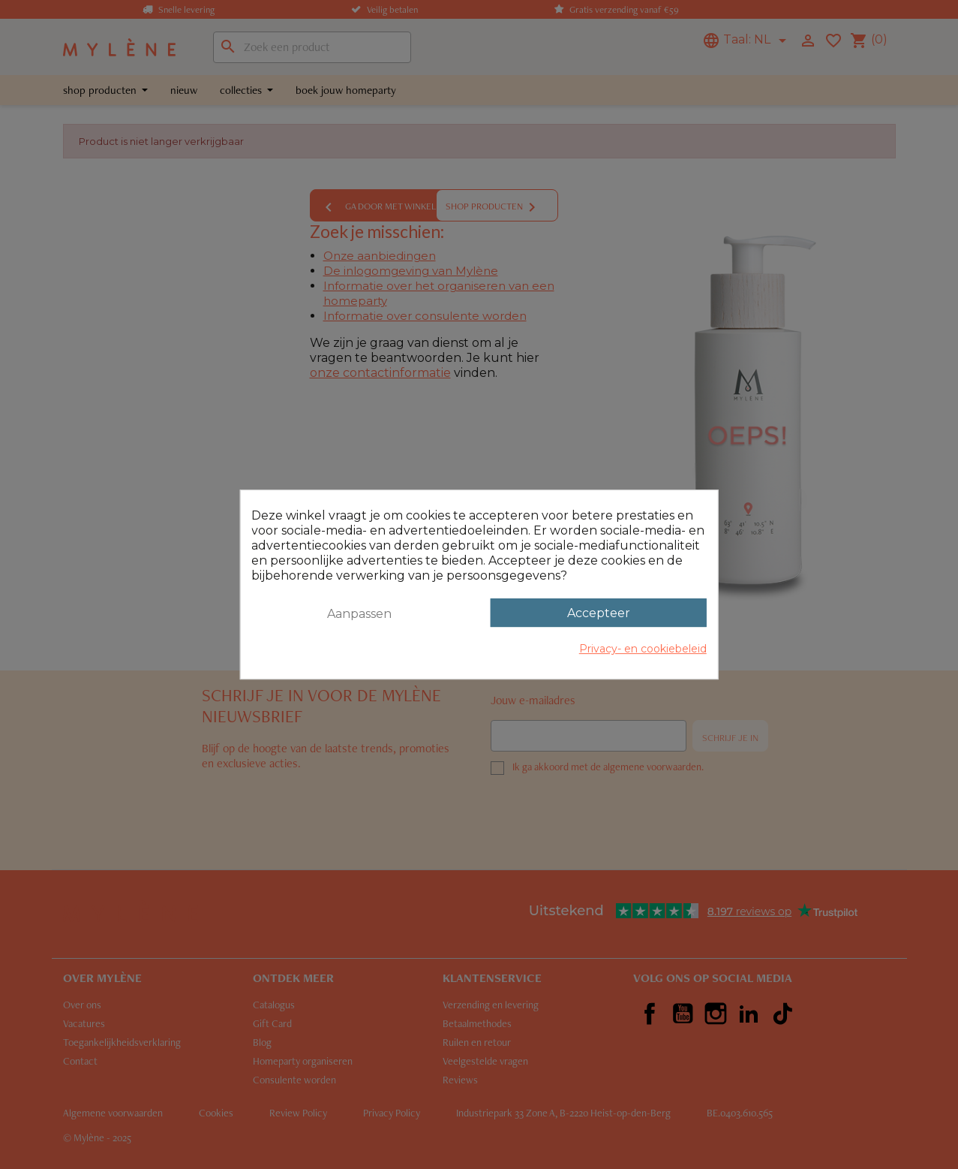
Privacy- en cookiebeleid (643, 648)
